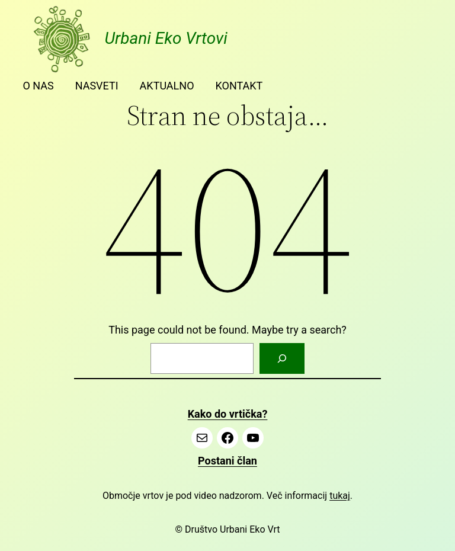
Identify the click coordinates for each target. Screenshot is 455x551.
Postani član (227, 460)
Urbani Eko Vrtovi (165, 38)
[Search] (282, 358)
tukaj (339, 495)
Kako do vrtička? (228, 414)
